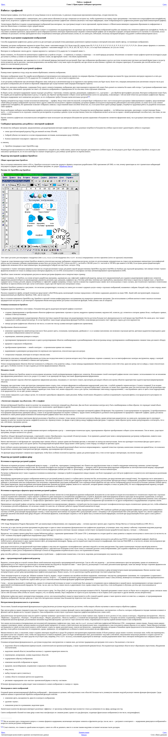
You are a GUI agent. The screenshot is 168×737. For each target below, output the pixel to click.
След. (165, 4)
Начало (84, 735)
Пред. (3, 4)
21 (88, 96)
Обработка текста (65, 166)
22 (9, 529)
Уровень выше (84, 732)
